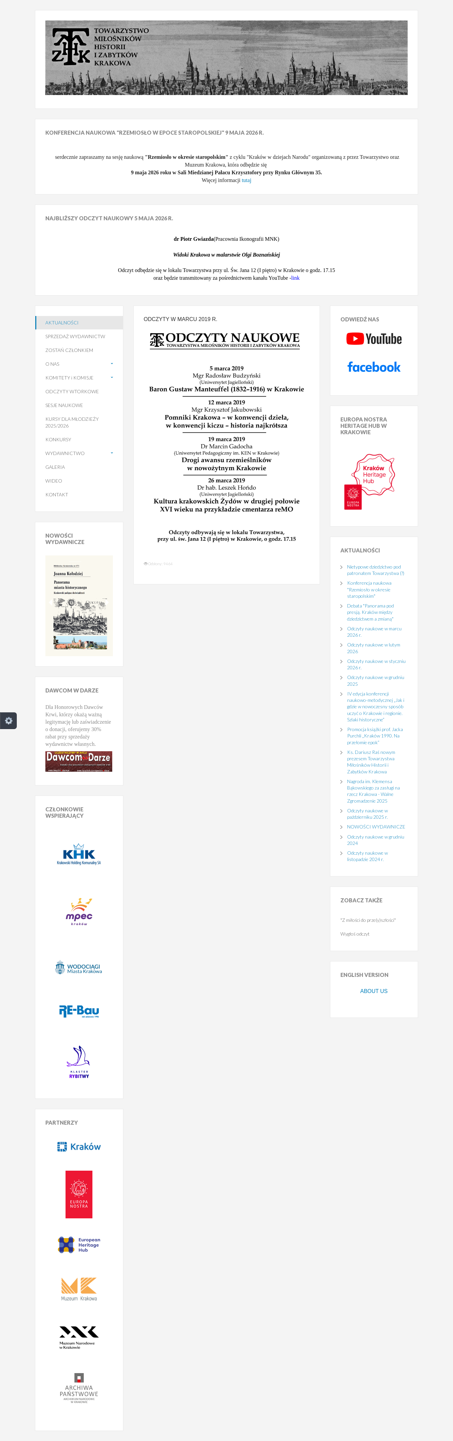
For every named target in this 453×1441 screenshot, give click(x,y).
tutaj (246, 180)
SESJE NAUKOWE (64, 405)
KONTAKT (56, 494)
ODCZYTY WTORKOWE (72, 391)
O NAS (52, 364)
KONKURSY (58, 439)
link (295, 278)
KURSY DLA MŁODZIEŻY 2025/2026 (72, 422)
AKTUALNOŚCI (62, 322)
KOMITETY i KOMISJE (69, 377)
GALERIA (55, 467)
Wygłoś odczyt (355, 934)
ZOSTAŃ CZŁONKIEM (69, 350)
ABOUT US (374, 991)
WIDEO (53, 481)
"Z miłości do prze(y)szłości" (368, 920)
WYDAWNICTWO (65, 453)
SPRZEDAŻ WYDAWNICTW (75, 336)
